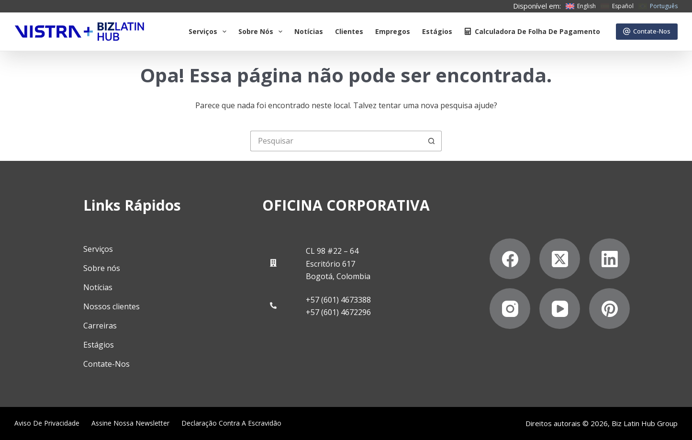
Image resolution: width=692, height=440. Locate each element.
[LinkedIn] (609, 258)
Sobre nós (101, 268)
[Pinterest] (609, 308)
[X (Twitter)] (559, 258)
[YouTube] (559, 308)
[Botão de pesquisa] (431, 141)
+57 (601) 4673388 (338, 299)
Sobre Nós (262, 31)
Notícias (308, 31)
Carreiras (100, 325)
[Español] (617, 6)
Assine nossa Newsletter (130, 423)
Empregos (392, 31)
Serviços (209, 31)
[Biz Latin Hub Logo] (79, 31)
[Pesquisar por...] (335, 141)
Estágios (437, 31)
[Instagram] (510, 308)
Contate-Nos (647, 31)
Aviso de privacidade (46, 423)
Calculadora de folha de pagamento (532, 31)
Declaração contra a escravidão (231, 423)
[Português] (658, 6)
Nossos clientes (111, 306)
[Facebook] (510, 258)
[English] (581, 6)
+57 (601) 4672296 (338, 312)
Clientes (349, 31)
